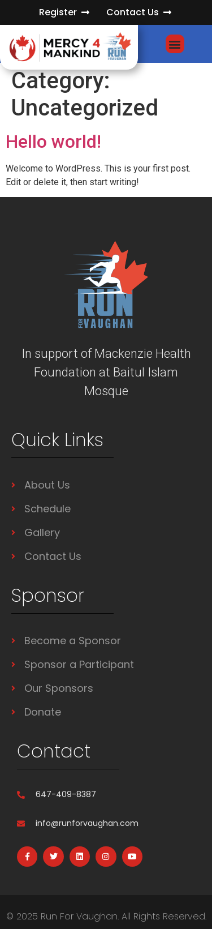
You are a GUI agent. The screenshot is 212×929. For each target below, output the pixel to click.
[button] (175, 44)
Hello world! (53, 141)
